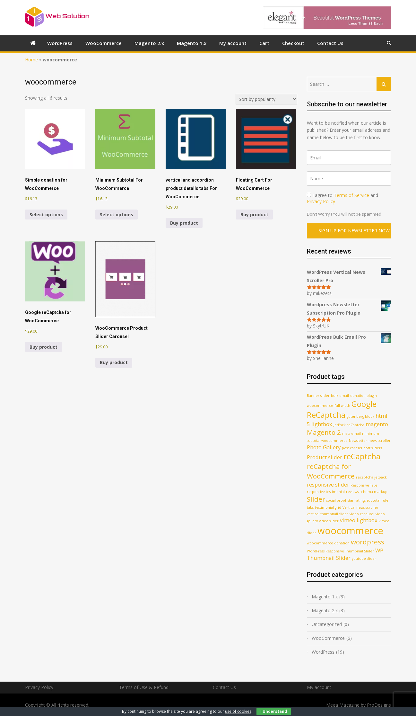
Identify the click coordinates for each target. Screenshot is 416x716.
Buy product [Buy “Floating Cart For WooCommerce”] (254, 214)
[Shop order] (266, 99)
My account (233, 43)
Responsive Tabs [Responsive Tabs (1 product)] (364, 485)
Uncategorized (327, 624)
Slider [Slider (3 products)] (316, 499)
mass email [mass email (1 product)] (351, 433)
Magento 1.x (191, 43)
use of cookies (238, 711)
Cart (264, 43)
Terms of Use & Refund (144, 687)
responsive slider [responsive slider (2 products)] (328, 484)
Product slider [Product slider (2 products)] (324, 457)
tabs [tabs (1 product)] (310, 507)
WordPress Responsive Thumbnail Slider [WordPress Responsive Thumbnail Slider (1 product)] (340, 551)
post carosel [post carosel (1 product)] (352, 448)
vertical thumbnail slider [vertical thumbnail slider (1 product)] (327, 514)
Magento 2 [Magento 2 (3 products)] (324, 432)
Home (31, 60)
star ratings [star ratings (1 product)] (357, 500)
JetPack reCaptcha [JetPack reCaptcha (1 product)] (349, 425)
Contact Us (330, 43)
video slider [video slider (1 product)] (329, 521)
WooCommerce (103, 43)
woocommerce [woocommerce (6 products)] (350, 530)
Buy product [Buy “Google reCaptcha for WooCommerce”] (43, 347)
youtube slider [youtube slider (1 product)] (364, 558)
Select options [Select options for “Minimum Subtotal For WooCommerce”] (116, 214)
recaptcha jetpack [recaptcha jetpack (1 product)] (371, 477)
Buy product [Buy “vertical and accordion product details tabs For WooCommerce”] (184, 223)
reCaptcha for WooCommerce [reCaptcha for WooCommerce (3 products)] (331, 471)
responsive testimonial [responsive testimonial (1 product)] (326, 491)
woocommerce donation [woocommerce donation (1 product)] (328, 543)
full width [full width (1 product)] (342, 405)
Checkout (293, 43)
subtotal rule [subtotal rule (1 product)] (377, 500)
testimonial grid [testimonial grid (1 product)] (328, 507)
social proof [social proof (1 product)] (336, 500)
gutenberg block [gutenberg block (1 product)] (360, 416)
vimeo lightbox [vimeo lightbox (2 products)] (358, 520)
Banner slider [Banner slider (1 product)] (318, 395)
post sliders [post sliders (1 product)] (372, 448)
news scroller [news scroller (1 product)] (379, 440)
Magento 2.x (149, 43)
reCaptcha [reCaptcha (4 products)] (361, 456)
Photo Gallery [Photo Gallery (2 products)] (324, 447)
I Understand (273, 711)
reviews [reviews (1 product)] (352, 491)
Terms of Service (351, 195)
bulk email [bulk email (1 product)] (340, 395)
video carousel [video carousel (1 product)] (362, 514)
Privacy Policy (321, 201)
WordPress (60, 43)
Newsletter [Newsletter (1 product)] (358, 440)
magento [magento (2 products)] (377, 424)
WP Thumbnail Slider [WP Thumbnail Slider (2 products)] (345, 554)
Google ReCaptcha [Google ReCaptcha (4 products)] (342, 409)
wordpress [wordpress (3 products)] (367, 541)
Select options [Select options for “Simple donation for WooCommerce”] (46, 214)
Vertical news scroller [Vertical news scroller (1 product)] (360, 507)
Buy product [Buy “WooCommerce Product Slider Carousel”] (114, 362)
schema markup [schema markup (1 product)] (373, 491)
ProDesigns (379, 705)
